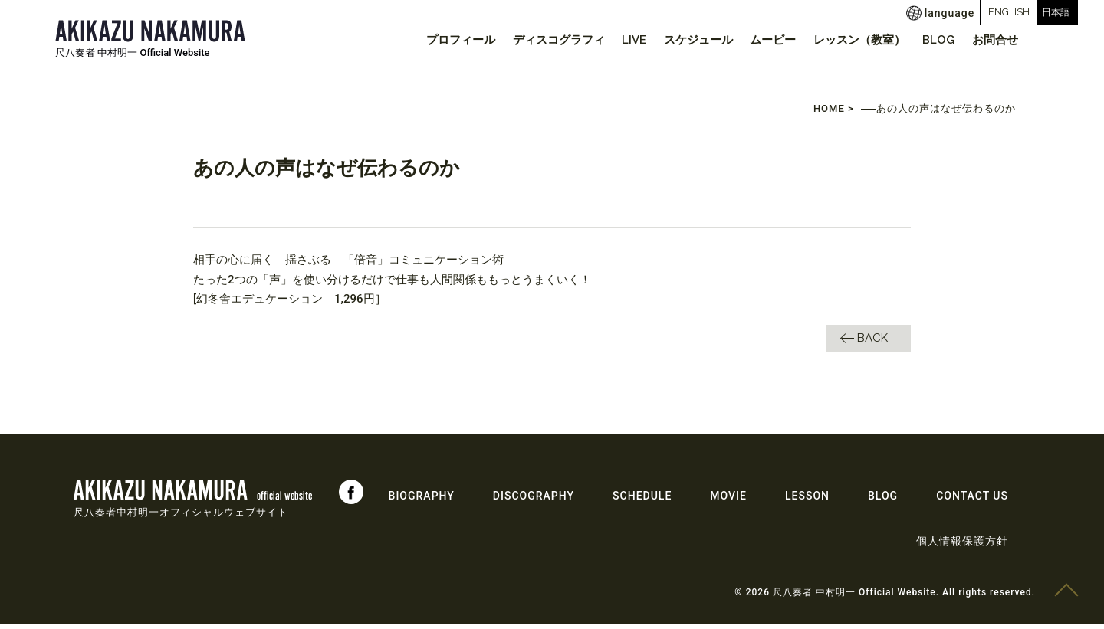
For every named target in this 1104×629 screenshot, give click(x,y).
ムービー (756, 40)
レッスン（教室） (847, 40)
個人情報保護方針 (962, 546)
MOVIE (728, 501)
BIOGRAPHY (422, 501)
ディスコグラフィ (527, 40)
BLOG (931, 40)
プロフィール (424, 40)
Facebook (351, 497)
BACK (872, 343)
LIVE (608, 40)
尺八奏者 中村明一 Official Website (132, 52)
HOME (829, 114)
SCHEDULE (642, 501)
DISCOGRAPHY (533, 501)
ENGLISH (943, 12)
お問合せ (993, 40)
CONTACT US (972, 501)
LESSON (807, 501)
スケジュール (676, 40)
